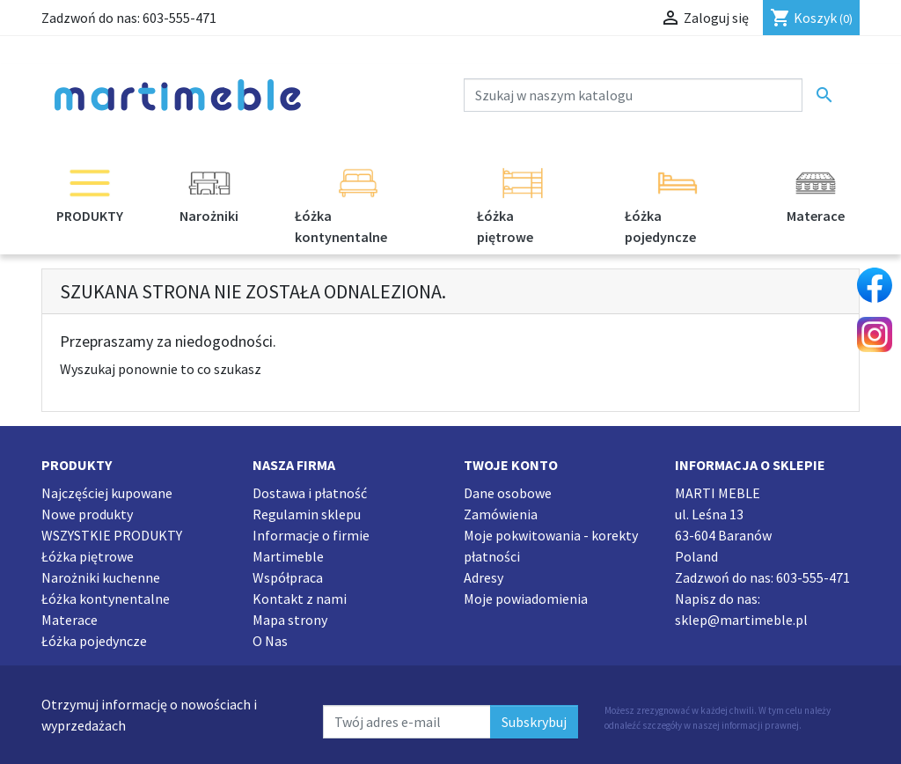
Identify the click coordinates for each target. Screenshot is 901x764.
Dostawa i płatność (310, 493)
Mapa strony (290, 619)
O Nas (270, 641)
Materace (69, 619)
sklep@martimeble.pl (741, 619)
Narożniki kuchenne (100, 577)
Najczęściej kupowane (106, 493)
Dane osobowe (508, 493)
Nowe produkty (87, 514)
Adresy (483, 577)
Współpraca (288, 577)
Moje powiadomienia (526, 598)
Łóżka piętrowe (87, 556)
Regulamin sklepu (307, 514)
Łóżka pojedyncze (94, 641)
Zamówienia (501, 514)
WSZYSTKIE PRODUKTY (111, 535)
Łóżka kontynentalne (105, 598)
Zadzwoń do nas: (128, 17)
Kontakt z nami (300, 598)
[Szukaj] (633, 95)
